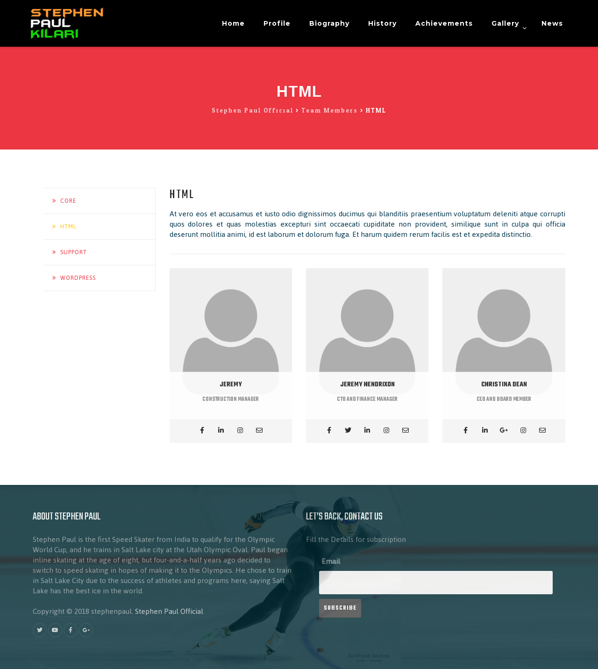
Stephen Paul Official (169, 611)
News (552, 23)
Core (68, 200)
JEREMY (231, 384)
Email (330, 561)
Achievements (444, 23)
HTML (68, 226)
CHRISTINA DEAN (504, 384)
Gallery (505, 23)
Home (233, 23)
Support (73, 252)
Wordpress (78, 278)
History (382, 23)
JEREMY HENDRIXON (367, 384)
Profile (277, 23)
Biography (329, 23)
